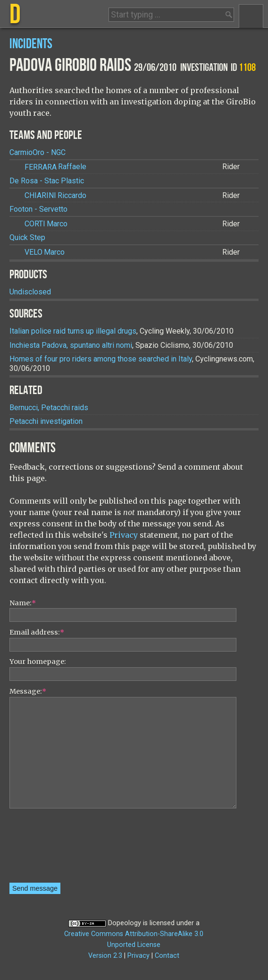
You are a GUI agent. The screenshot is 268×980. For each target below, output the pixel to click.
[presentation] (48, 849)
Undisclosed (30, 291)
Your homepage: (37, 661)
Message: (27, 691)
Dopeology (124, 923)
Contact (167, 956)
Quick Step (27, 237)
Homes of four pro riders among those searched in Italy (100, 358)
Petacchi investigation (46, 421)
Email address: (36, 632)
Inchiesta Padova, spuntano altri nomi (70, 345)
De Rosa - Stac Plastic (46, 180)
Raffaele (55, 167)
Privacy (123, 535)
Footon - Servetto (38, 209)
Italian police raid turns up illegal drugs (72, 331)
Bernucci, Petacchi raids (48, 407)
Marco (46, 224)
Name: (22, 603)
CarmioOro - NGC (37, 152)
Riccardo (55, 195)
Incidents (30, 44)
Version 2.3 (105, 956)
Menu (251, 16)
